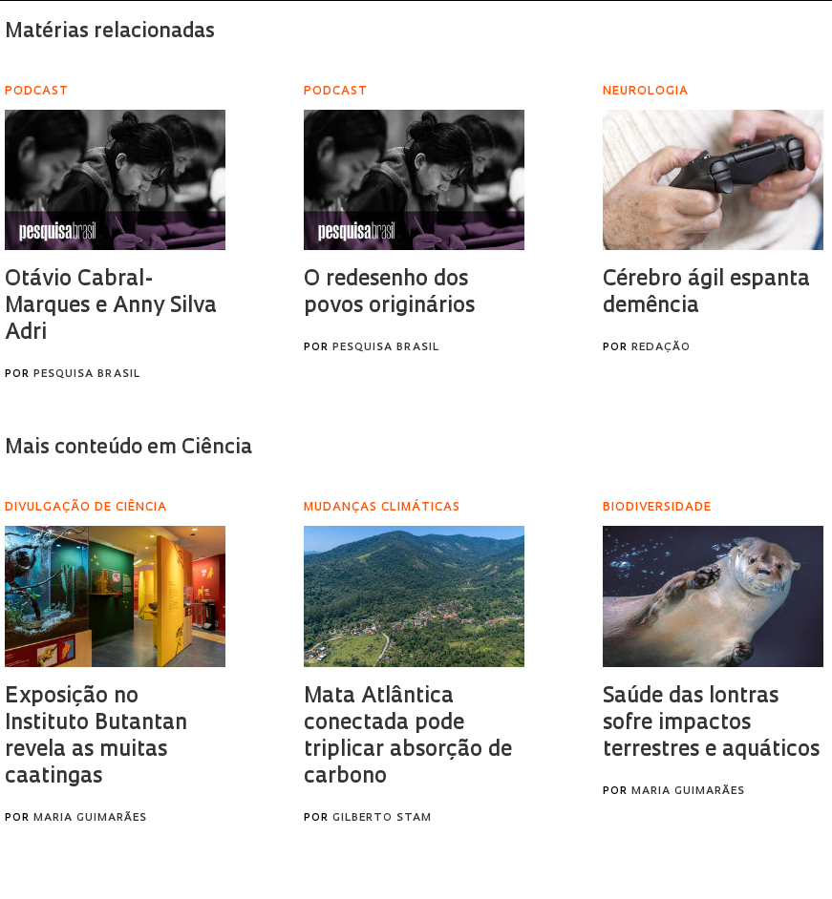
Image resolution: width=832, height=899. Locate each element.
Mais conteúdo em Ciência (128, 448)
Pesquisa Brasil (86, 374)
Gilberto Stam (382, 818)
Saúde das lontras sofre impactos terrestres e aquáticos (711, 724)
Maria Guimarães (90, 818)
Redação (661, 348)
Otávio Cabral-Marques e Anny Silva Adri (111, 307)
